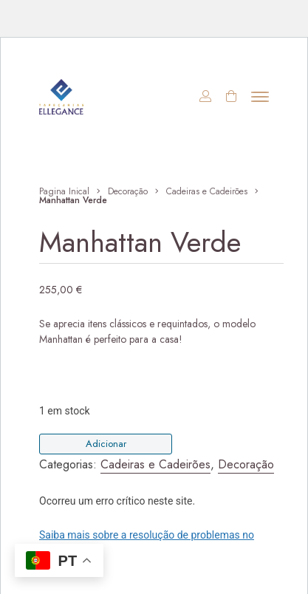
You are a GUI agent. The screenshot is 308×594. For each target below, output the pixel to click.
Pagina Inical (64, 191)
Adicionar (106, 444)
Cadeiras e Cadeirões (206, 191)
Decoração (128, 191)
